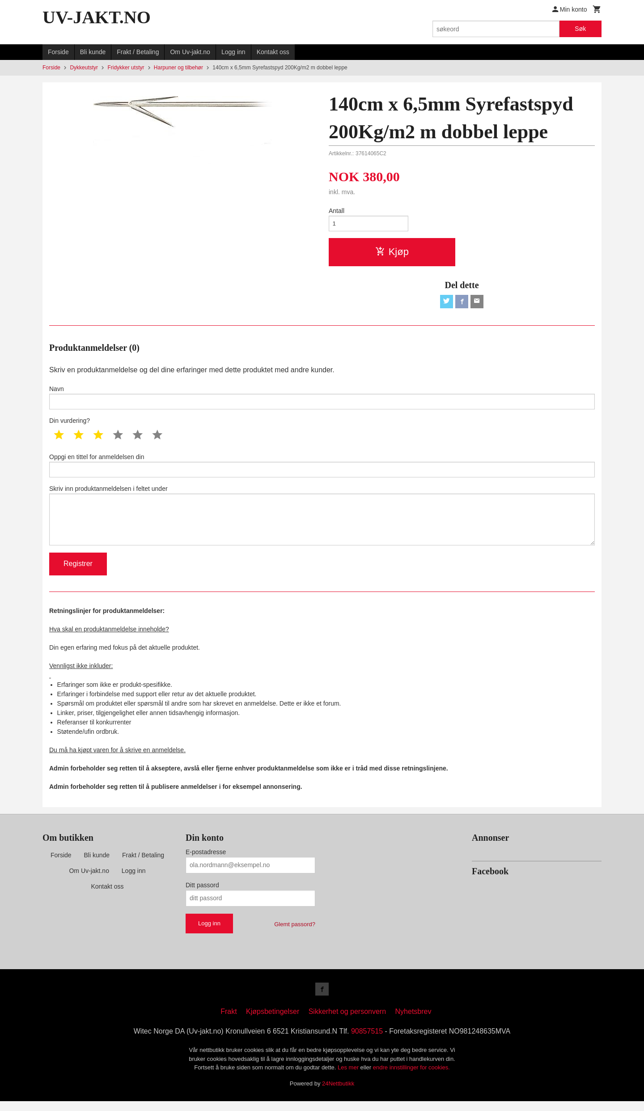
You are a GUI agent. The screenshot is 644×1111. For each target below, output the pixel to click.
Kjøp (392, 253)
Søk (580, 28)
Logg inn (233, 51)
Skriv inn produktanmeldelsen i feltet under (322, 522)
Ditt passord (202, 893)
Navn (322, 400)
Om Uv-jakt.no (190, 51)
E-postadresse (206, 860)
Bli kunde (93, 51)
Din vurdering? (69, 424)
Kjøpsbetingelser (272, 1021)
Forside (58, 51)
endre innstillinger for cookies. (411, 1077)
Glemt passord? (294, 932)
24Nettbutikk (338, 1093)
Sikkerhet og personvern (347, 1021)
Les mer (349, 1077)
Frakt (228, 1021)
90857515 (367, 1041)
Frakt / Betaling (138, 51)
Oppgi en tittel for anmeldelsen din (322, 469)
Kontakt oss (273, 51)
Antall (336, 210)
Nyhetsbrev (413, 1021)
